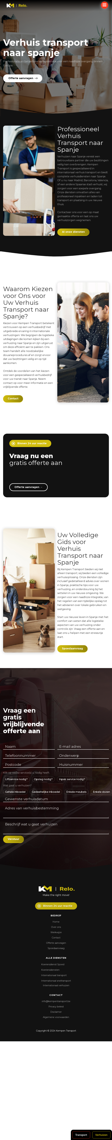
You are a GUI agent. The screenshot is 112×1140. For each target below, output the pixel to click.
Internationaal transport (54, 975)
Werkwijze (56, 932)
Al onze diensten (73, 231)
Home (56, 922)
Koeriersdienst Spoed (52, 964)
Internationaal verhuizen (56, 985)
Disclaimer (56, 1012)
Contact (13, 398)
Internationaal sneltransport (56, 980)
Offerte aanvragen (28, 487)
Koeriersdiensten (50, 969)
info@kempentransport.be (56, 1001)
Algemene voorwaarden (56, 1017)
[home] (19, 5)
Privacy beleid (56, 1006)
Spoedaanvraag (72, 648)
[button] (104, 5)
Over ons (56, 927)
